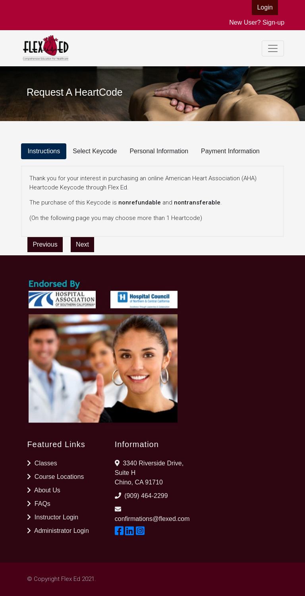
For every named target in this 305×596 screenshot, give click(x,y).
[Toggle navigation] (273, 48)
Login (264, 7)
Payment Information (230, 151)
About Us (43, 490)
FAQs (38, 503)
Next (82, 244)
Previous (45, 244)
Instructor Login (52, 517)
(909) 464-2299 (146, 495)
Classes (42, 463)
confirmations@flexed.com (152, 518)
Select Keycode (95, 151)
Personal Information (158, 151)
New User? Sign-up (256, 22)
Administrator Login (58, 530)
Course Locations (55, 476)
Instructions (43, 151)
